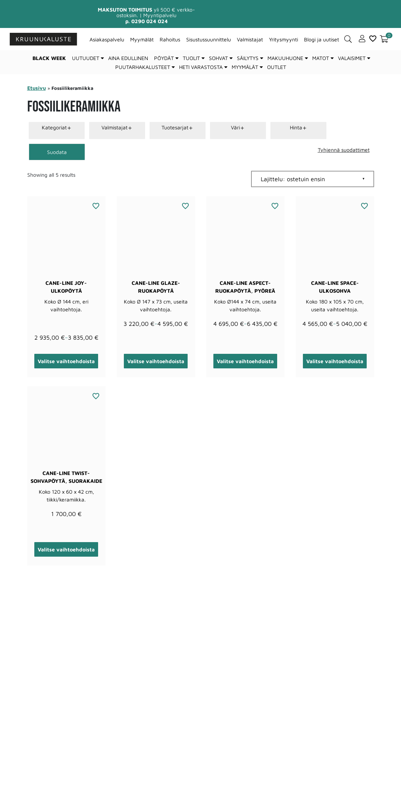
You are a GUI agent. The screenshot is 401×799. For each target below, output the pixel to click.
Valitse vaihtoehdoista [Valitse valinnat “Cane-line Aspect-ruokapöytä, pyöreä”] (245, 361)
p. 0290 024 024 (146, 21)
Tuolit (191, 58)
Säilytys (248, 58)
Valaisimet (352, 58)
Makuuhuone (285, 58)
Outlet (276, 67)
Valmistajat (250, 39)
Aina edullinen (128, 58)
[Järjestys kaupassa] (312, 179)
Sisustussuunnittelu (208, 39)
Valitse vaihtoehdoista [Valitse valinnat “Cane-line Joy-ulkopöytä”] (66, 361)
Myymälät (142, 39)
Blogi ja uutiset (321, 39)
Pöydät (164, 58)
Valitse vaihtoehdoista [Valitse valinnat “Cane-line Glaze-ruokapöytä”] (155, 361)
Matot (320, 58)
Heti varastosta (201, 67)
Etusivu (36, 88)
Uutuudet (85, 58)
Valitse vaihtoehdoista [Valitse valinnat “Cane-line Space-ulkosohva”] (334, 361)
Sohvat (218, 58)
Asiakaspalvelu (107, 39)
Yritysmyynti (283, 39)
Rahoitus (170, 39)
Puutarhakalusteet (142, 67)
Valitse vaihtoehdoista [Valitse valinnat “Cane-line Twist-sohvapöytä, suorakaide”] (66, 549)
